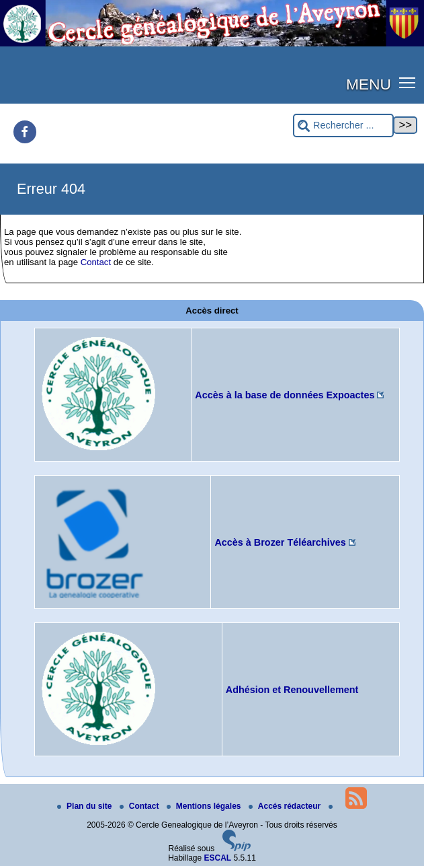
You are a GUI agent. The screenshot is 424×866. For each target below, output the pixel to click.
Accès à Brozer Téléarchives (279, 542)
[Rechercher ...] (343, 125)
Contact (96, 262)
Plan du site (85, 806)
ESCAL (218, 858)
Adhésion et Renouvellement (292, 689)
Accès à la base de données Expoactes (284, 395)
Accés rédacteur (286, 806)
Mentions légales (205, 806)
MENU (368, 84)
